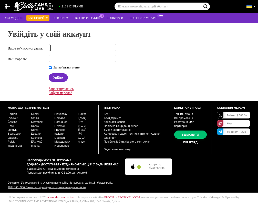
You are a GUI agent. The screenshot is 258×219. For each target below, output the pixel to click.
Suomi (35, 113)
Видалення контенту (117, 149)
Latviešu (13, 137)
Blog (224, 123)
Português (61, 121)
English (12, 113)
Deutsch (60, 137)
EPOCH (109, 197)
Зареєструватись (61, 89)
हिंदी (80, 133)
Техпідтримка (112, 118)
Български (14, 133)
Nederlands (62, 145)
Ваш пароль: (17, 59)
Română (60, 118)
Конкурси (115, 18)
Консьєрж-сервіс (114, 121)
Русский (13, 118)
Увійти (58, 77)
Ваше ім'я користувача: (25, 48)
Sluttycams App (144, 17)
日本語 (82, 129)
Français (60, 129)
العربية (81, 137)
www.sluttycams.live (60, 197)
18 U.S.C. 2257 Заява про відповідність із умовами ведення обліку (47, 187)
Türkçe (82, 113)
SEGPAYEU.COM (129, 197)
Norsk (34, 129)
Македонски (62, 141)
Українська (15, 145)
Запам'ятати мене (66, 67)
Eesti (11, 125)
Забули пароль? (60, 93)
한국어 (82, 125)
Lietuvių (12, 129)
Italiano (59, 133)
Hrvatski (60, 125)
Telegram (231, 131)
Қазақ (82, 118)
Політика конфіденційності (121, 125)
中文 (81, 121)
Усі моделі (14, 18)
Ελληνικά (36, 141)
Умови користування (117, 129)
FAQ (106, 113)
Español (36, 133)
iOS (62, 172)
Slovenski (37, 121)
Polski (11, 141)
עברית (81, 141)
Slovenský (61, 113)
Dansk (35, 125)
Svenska (36, 137)
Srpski (35, 118)
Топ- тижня (183, 113)
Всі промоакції (89, 17)
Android (82, 172)
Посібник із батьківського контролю (127, 141)
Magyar (35, 145)
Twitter (232, 115)
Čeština (12, 121)
